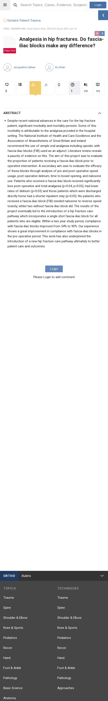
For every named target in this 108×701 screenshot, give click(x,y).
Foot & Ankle (12, 668)
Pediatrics (10, 638)
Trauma (8, 598)
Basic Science (13, 688)
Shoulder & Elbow (15, 618)
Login (98, 4)
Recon (7, 648)
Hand (6, 658)
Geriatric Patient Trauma (22, 20)
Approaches (65, 688)
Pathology (10, 678)
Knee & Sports (13, 628)
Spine (7, 608)
